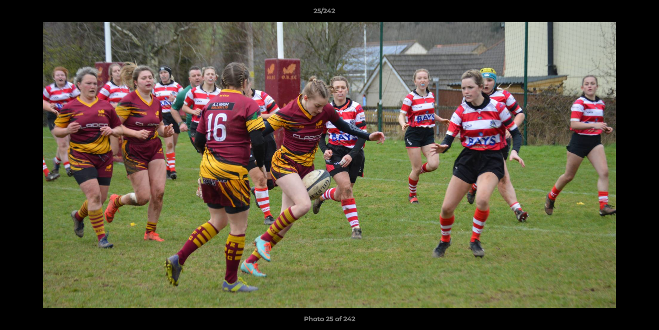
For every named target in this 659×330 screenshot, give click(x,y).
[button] (620, 13)
